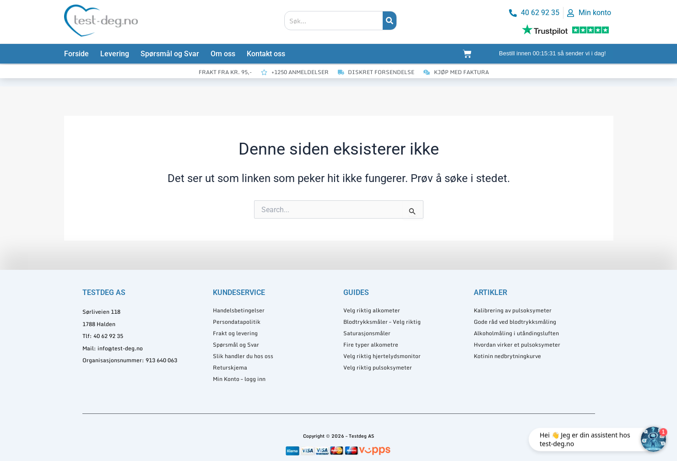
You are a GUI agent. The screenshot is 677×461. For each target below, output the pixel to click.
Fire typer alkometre (370, 344)
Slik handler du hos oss (243, 356)
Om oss (223, 53)
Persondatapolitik (236, 321)
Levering (114, 53)
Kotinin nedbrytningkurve (507, 356)
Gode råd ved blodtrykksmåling (515, 321)
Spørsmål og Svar (170, 53)
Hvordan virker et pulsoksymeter (517, 344)
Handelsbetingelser (239, 310)
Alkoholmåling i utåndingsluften (516, 333)
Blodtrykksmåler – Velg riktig (382, 321)
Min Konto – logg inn (239, 379)
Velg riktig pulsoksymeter (377, 367)
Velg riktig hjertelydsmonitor (382, 356)
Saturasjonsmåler (366, 333)
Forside (76, 53)
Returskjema (230, 367)
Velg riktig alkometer (371, 310)
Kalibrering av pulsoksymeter (513, 310)
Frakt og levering (235, 333)
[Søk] (389, 20)
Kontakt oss (266, 53)
